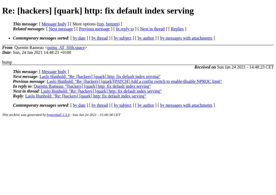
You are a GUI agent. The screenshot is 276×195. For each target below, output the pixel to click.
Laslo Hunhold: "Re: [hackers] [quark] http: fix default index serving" (100, 76)
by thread (100, 38)
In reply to (125, 29)
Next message (61, 29)
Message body (54, 24)
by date (79, 38)
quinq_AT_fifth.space (66, 47)
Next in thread (152, 29)
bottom (112, 24)
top (101, 24)
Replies (177, 29)
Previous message (94, 29)
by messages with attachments (186, 38)
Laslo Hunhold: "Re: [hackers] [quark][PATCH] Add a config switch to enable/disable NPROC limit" (134, 81)
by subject (122, 38)
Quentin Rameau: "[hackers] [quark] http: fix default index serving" (92, 86)
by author (146, 38)
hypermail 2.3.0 (58, 115)
